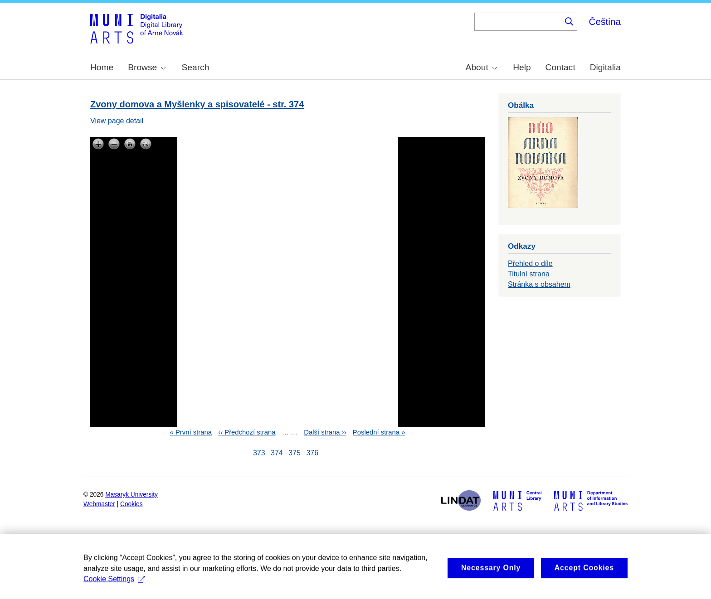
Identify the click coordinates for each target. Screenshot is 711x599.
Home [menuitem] (101, 67)
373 (259, 453)
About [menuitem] (481, 67)
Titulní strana (529, 274)
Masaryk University (131, 494)
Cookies (131, 504)
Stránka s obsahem (539, 284)
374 (277, 453)
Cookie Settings (114, 586)
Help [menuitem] (522, 67)
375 (294, 453)
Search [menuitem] (195, 67)
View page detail (116, 121)
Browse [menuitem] (147, 67)
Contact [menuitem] (560, 67)
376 (312, 453)
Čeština (605, 21)
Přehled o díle (530, 263)
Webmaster (99, 504)
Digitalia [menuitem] (605, 67)
